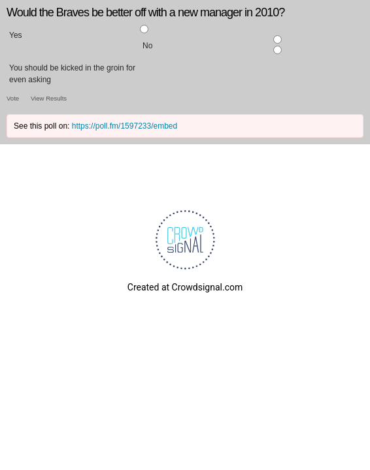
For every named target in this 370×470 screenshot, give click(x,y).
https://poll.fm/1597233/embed (124, 126)
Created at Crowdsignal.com (185, 287)
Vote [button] (14, 98)
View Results (49, 98)
